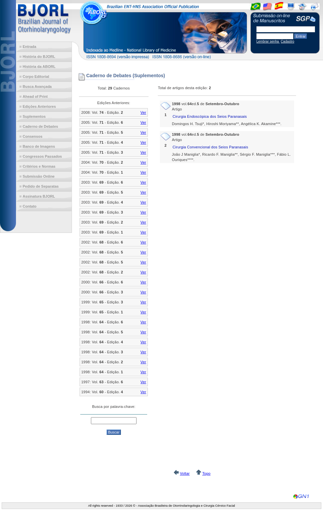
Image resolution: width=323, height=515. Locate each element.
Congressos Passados (42, 156)
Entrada (29, 47)
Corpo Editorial (36, 77)
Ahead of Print (35, 96)
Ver (143, 112)
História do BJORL (39, 57)
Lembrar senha (268, 41)
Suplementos (34, 116)
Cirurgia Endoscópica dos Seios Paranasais (209, 116)
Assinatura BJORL (39, 196)
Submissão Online (39, 176)
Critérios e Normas (39, 166)
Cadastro (287, 41)
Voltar (184, 473)
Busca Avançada (37, 86)
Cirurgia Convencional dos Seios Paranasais (210, 147)
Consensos (32, 136)
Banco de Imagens (39, 146)
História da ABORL (39, 67)
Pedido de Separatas (41, 186)
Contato (30, 206)
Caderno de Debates (40, 126)
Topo (206, 473)
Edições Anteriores (39, 106)
